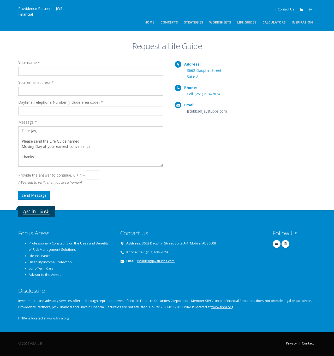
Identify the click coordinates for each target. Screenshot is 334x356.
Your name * (29, 62)
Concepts (169, 22)
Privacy (291, 343)
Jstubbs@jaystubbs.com (207, 111)
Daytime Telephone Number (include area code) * (60, 102)
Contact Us (284, 9)
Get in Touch (36, 211)
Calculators (274, 22)
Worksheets (220, 22)
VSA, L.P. (36, 343)
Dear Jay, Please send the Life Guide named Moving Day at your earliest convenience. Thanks (90, 146)
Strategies (193, 22)
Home (149, 22)
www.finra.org (222, 307)
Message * (27, 122)
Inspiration (302, 22)
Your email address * (36, 82)
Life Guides (246, 22)
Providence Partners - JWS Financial (40, 11)
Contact (308, 343)
